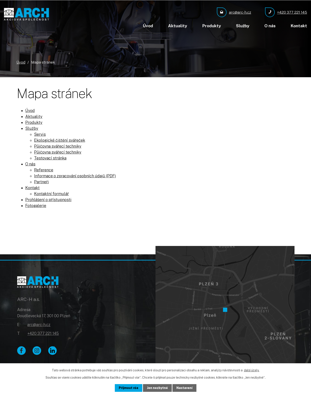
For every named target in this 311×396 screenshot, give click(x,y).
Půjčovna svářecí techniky (57, 146)
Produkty (211, 25)
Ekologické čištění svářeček (59, 140)
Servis (40, 134)
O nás (270, 25)
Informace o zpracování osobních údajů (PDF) (75, 175)
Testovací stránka (50, 158)
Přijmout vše (128, 388)
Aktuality (177, 25)
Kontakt (299, 25)
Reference (43, 169)
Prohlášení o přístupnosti (48, 199)
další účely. (251, 370)
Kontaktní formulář (51, 193)
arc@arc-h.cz (38, 325)
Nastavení (184, 388)
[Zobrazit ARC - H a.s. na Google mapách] (225, 308)
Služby (242, 25)
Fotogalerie (35, 205)
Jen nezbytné (157, 388)
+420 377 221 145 (43, 333)
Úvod (148, 25)
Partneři (41, 181)
